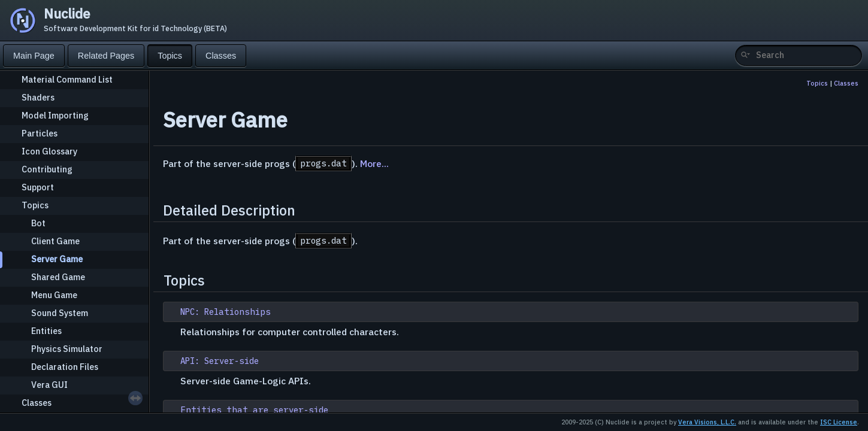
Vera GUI (49, 384)
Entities (46, 330)
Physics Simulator (66, 348)
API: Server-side (219, 361)
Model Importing (55, 115)
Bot (38, 223)
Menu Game (54, 295)
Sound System (59, 312)
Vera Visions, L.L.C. (707, 422)
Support (38, 187)
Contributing (47, 169)
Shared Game (58, 277)
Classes (37, 402)
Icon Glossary (49, 151)
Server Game (57, 259)
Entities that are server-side (254, 410)
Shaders (38, 97)
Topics (35, 205)
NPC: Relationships (225, 311)
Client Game (55, 241)
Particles (40, 133)
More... (374, 163)
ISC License (838, 422)
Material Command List (67, 79)
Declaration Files (64, 366)
